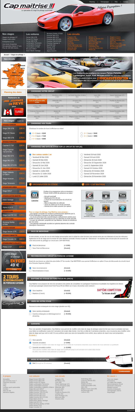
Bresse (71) (93, 37)
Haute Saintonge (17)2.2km (117, 96)
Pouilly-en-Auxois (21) (96, 38)
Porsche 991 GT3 (53, 37)
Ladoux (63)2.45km (117, 117)
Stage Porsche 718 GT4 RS (38, 392)
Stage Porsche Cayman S (38, 390)
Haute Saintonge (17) (75, 45)
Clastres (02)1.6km (97, 106)
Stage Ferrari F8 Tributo (37, 382)
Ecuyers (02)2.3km (77, 101)
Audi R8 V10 (51, 45)
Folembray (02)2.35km (117, 106)
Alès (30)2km (37, 117)
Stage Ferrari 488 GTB (36, 381)
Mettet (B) (92, 49)
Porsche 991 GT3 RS (54, 39)
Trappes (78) (72, 37)
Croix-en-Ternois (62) (96, 48)
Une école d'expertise (9, 44)
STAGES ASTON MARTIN (12, 196)
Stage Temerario (9, 183)
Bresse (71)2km (97, 101)
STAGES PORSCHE (10, 141)
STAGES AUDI (8, 211)
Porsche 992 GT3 (53, 35)
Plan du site (7, 390)
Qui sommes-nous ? (10, 381)
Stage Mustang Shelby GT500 (39, 404)
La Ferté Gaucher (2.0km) (73, 41)
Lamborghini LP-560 (33, 47)
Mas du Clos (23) (116, 43)
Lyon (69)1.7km (97, 96)
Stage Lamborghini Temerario (39, 384)
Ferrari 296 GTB (31, 37)
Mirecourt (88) (93, 43)
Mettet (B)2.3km (57, 112)
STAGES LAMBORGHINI (11, 169)
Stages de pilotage (17, 54)
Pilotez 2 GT (7, 247)
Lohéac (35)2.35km (37, 106)
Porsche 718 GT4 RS (54, 41)
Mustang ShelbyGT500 (9, 223)
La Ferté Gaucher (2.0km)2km (77, 96)
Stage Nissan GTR (9, 232)
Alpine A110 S (51, 51)
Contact (125, 2)
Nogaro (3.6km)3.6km (97, 112)
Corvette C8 (51, 49)
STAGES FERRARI (9, 125)
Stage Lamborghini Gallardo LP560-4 (41, 387)
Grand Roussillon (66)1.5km (117, 112)
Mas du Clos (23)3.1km (57, 117)
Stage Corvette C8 (9, 239)
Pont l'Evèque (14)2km (57, 106)
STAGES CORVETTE (10, 235)
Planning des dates (13, 92)
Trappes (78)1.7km (37, 96)
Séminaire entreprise (114, 386)
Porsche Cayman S (53, 43)
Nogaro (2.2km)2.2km (77, 112)
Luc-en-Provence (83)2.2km (37, 101)
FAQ (116, 2)
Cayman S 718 (8, 145)
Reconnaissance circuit (115, 384)
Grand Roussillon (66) (117, 40)
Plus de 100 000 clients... (10, 48)
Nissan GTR (51, 47)
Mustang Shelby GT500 (55, 33)
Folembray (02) (94, 46)
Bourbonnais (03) (116, 46)
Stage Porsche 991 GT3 (37, 395)
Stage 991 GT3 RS (10, 165)
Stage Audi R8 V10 (10, 215)
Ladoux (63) (114, 48)
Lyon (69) (71, 43)
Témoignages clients (114, 390)
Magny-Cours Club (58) (118, 45)
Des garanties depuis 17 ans (12, 46)
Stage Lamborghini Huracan (38, 386)
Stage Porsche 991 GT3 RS (38, 397)
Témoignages (105, 2)
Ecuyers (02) (72, 49)
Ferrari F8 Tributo (32, 39)
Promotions (111, 381)
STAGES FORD (8, 219)
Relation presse (112, 387)
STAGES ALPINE (9, 203)
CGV (4, 384)
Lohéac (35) (93, 40)
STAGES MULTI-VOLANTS (12, 243)
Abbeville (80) (72, 48)
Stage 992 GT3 (8, 156)
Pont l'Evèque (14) (95, 42)
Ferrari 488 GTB (31, 41)
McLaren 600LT (31, 49)
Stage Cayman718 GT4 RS (8, 151)
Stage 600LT (7, 191)
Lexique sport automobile (11, 387)
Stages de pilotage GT (9, 37)
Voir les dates (122, 202)
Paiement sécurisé (9, 382)
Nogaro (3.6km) (115, 38)
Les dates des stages (114, 382)
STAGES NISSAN (9, 228)
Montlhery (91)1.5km (57, 96)
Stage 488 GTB (8, 138)
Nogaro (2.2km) (115, 37)
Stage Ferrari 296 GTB (36, 379)
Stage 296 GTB (8, 128)
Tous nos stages (112, 379)
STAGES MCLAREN (10, 187)
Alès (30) (113, 42)
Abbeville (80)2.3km (57, 101)
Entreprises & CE (8, 41)
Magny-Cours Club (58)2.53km (77, 117)
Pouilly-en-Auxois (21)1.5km (117, 101)
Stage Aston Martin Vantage (38, 400)
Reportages (111, 392)
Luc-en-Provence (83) (75, 46)
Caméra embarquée (114, 389)
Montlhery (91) (72, 38)
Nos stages (8, 34)
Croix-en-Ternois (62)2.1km (37, 112)
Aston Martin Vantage (33, 51)
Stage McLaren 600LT (36, 389)
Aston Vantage (8, 200)
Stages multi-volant (8, 39)
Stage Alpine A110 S (36, 399)
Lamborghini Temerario (34, 43)
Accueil (6, 54)
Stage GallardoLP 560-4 (8, 173)
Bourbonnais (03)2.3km (97, 117)
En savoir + (33, 335)
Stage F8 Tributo (9, 133)
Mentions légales (9, 392)
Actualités (6, 379)
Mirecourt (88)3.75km (77, 106)
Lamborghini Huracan (33, 45)
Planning (92, 2)
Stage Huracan (8, 179)
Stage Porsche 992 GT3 (37, 394)
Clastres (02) (93, 45)
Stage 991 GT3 (8, 161)
